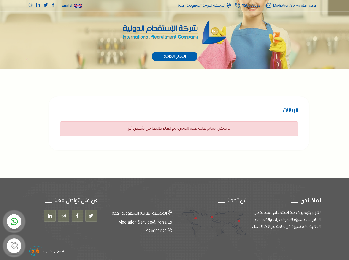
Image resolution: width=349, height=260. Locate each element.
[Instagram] (63, 216)
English (72, 6)
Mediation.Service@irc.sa (294, 6)
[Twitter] (91, 216)
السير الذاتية (174, 56)
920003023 (251, 6)
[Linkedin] (50, 216)
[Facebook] (77, 216)
